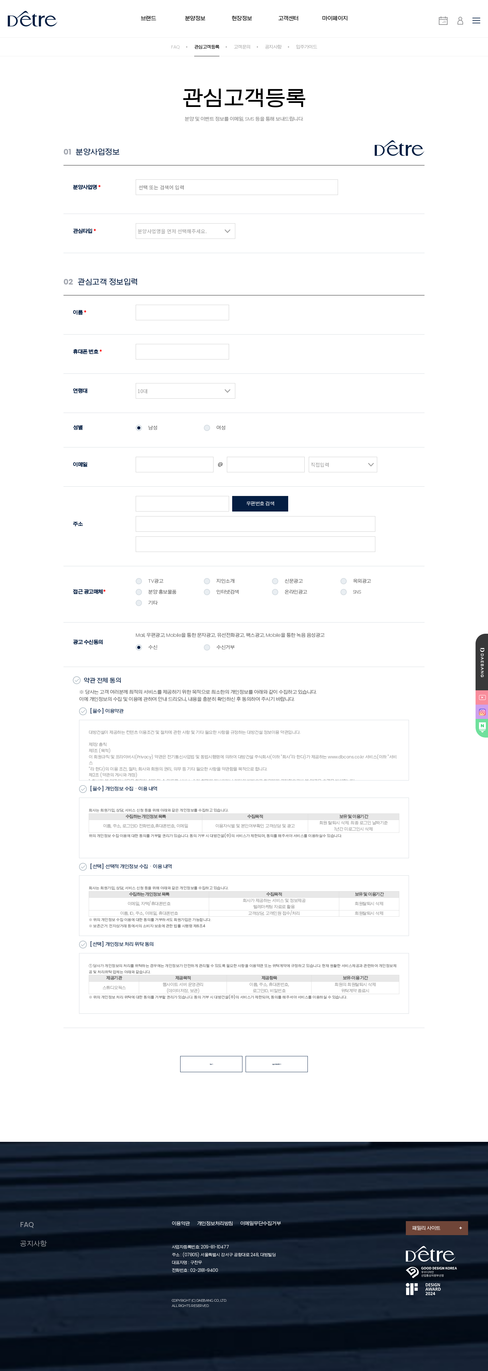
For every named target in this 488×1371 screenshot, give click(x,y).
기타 (152, 602)
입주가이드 (306, 46)
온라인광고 (295, 591)
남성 (152, 427)
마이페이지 (335, 18)
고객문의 (242, 46)
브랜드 (148, 18)
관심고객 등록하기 (277, 1065)
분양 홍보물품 (162, 591)
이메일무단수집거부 (262, 1201)
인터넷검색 (227, 591)
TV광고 (155, 581)
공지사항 (273, 46)
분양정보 (195, 18)
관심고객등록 (206, 46)
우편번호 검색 (260, 503)
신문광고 (293, 581)
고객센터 (288, 18)
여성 (220, 427)
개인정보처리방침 (216, 1201)
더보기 (211, 1065)
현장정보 (242, 18)
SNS (357, 591)
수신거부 (225, 647)
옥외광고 (362, 581)
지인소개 (225, 581)
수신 (152, 647)
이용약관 (182, 1201)
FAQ (175, 46)
